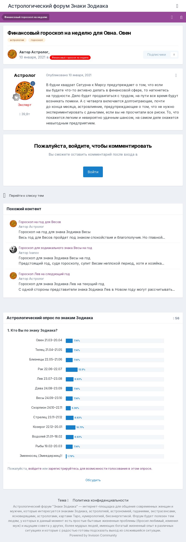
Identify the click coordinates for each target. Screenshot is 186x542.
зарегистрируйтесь (63, 468)
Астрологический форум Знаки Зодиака (58, 6)
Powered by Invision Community (93, 535)
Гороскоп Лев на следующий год (44, 274)
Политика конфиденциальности (100, 500)
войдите (35, 468)
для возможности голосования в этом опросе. (115, 468)
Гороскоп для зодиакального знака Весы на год (55, 248)
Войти (93, 172)
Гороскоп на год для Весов (40, 222)
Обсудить (93, 480)
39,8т (24, 114)
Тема (63, 500)
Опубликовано (68, 75)
